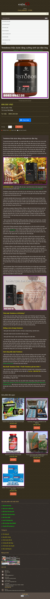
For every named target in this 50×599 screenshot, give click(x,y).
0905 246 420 (13, 114)
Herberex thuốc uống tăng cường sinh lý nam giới (13, 421)
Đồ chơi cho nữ (5, 24)
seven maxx (6, 382)
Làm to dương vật (6, 33)
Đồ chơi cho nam (6, 21)
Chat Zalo (26, 120)
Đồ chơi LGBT (5, 27)
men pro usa (18, 382)
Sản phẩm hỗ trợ (6, 40)
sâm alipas (12, 230)
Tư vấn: (4, 114)
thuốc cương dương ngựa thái (28, 382)
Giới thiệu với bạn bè (22, 130)
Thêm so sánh (13, 130)
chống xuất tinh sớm (8, 363)
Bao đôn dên (5, 36)
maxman (12, 382)
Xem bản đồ (8, 587)
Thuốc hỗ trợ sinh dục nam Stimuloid (13, 454)
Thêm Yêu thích (6, 130)
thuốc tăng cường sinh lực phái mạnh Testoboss (31, 188)
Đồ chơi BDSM (5, 30)
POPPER (4, 43)
